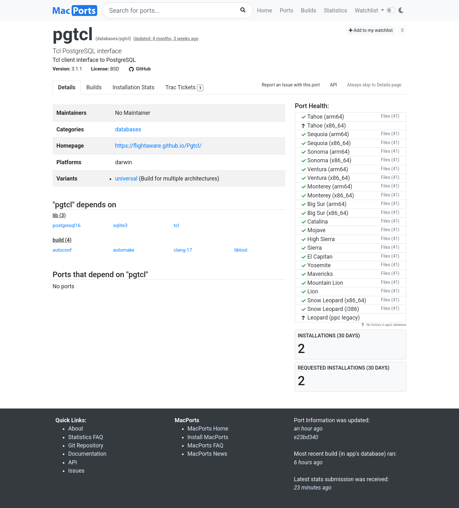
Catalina (315, 221)
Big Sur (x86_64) (325, 213)
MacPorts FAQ (205, 445)
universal (126, 178)
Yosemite (316, 265)
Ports (286, 10)
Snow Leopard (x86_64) (334, 300)
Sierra (312, 248)
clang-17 (183, 250)
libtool (240, 250)
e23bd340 (306, 437)
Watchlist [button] (367, 10)
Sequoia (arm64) (325, 134)
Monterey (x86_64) (328, 195)
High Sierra (318, 239)
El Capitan (317, 257)
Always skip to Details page (374, 84)
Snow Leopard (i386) (330, 309)
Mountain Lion (322, 283)
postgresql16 (67, 225)
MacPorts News (207, 454)
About (75, 428)
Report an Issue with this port (291, 84)
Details (67, 87)
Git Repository (85, 445)
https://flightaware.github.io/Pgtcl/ (158, 146)
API (333, 84)
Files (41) (390, 116)
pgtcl (73, 34)
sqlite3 (120, 225)
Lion (310, 291)
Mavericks (317, 274)
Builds (308, 10)
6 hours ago (308, 462)
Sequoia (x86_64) (326, 143)
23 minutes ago (313, 487)
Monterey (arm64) (327, 186)
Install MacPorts (207, 437)
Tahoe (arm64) (323, 117)
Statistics (335, 10)
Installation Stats (134, 87)
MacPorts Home (207, 428)
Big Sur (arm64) (324, 204)
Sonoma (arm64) (326, 152)
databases (128, 129)
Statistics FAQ (85, 437)
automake (123, 250)
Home (264, 10)
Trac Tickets (184, 88)
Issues (76, 471)
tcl (176, 225)
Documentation (87, 454)
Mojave (313, 230)
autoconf (62, 250)
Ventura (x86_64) (326, 178)
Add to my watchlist (371, 30)
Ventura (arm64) (325, 169)
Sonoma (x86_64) (326, 160)
